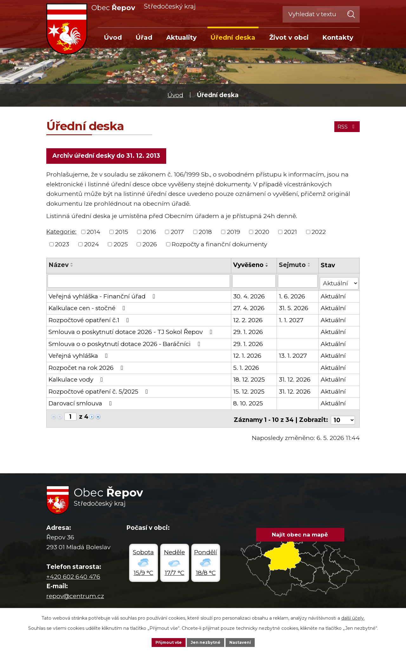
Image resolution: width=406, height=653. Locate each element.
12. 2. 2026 (248, 319)
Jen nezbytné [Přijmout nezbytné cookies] (206, 641)
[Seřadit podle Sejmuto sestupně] (309, 268)
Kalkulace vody (77, 379)
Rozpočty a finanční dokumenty (219, 246)
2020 (262, 234)
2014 (93, 234)
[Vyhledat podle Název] (139, 283)
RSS (344, 125)
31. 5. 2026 (294, 308)
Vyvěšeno (248, 267)
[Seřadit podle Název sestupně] (72, 268)
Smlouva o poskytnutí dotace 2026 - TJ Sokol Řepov (132, 332)
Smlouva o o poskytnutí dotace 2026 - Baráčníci (126, 343)
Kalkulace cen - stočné (88, 308)
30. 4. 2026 (249, 296)
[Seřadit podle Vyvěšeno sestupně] (267, 268)
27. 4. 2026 (249, 308)
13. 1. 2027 (293, 355)
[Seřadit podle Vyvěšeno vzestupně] (267, 266)
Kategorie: (61, 233)
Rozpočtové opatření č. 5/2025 (99, 391)
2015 (121, 234)
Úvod (175, 95)
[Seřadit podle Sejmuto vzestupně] (309, 266)
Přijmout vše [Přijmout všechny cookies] (164, 641)
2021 (290, 234)
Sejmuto (292, 267)
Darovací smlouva (81, 403)
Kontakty (337, 37)
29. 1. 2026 (248, 332)
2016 (149, 234)
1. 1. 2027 (291, 319)
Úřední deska (232, 37)
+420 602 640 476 (73, 573)
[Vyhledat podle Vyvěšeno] (254, 283)
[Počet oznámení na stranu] (343, 417)
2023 (62, 246)
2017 (177, 234)
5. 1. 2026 (246, 367)
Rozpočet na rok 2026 (87, 367)
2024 (91, 246)
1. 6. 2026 (292, 296)
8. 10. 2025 (248, 403)
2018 (205, 234)
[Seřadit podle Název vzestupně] (72, 266)
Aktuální (333, 296)
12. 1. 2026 (247, 355)
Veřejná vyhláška (79, 355)
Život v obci (289, 37)
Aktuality (181, 37)
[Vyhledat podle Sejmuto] (298, 283)
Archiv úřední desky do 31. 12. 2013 (108, 157)
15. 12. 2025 (249, 391)
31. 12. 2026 (295, 379)
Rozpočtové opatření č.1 (90, 319)
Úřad (143, 37)
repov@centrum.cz (75, 592)
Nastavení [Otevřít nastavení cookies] (245, 641)
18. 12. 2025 (249, 379)
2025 (121, 246)
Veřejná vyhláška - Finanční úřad (103, 296)
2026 (149, 246)
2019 (233, 234)
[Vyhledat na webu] (321, 14)
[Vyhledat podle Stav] (339, 282)
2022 (318, 234)
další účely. (353, 616)
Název (59, 267)
